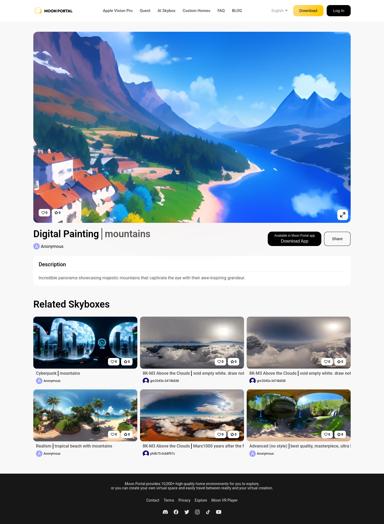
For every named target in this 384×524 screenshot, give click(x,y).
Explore (201, 500)
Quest (145, 10)
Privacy (184, 500)
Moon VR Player (224, 500)
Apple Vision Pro (118, 10)
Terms (169, 500)
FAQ (221, 10)
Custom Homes (196, 10)
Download (308, 10)
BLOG (237, 10)
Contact (152, 500)
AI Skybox (166, 10)
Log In (338, 10)
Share (337, 238)
